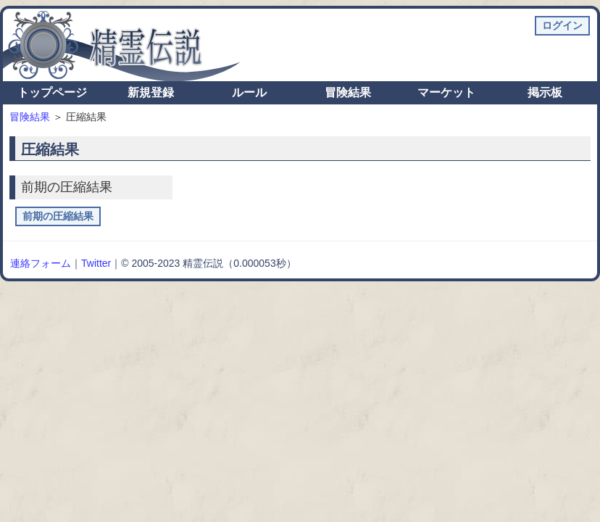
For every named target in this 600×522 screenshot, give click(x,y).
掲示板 (545, 92)
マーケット (446, 92)
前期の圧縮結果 (57, 216)
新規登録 (151, 92)
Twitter (96, 263)
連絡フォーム (40, 263)
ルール (249, 92)
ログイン (562, 25)
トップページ (52, 92)
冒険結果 (348, 92)
